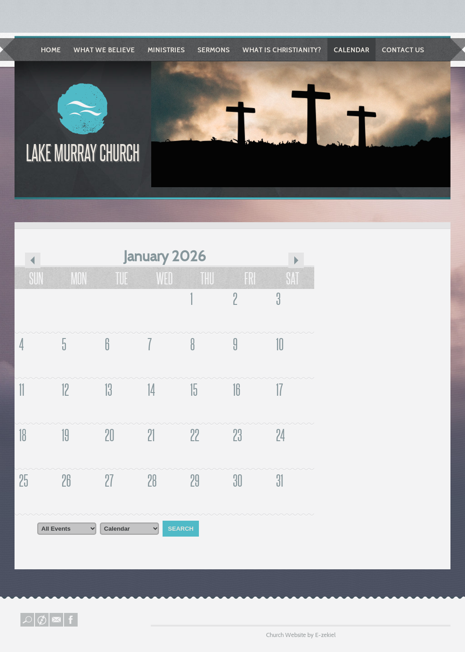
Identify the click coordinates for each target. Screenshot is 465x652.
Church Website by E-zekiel (301, 634)
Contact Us (403, 50)
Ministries (166, 50)
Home (51, 50)
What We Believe (104, 50)
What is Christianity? (281, 50)
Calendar (351, 50)
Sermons (214, 50)
